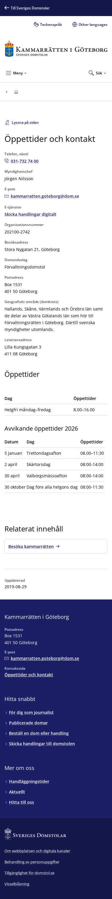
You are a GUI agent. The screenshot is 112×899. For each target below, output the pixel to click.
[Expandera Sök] (97, 73)
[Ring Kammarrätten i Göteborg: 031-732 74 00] (21, 161)
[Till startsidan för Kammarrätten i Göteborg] (56, 48)
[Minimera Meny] (16, 73)
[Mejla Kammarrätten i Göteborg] (41, 196)
